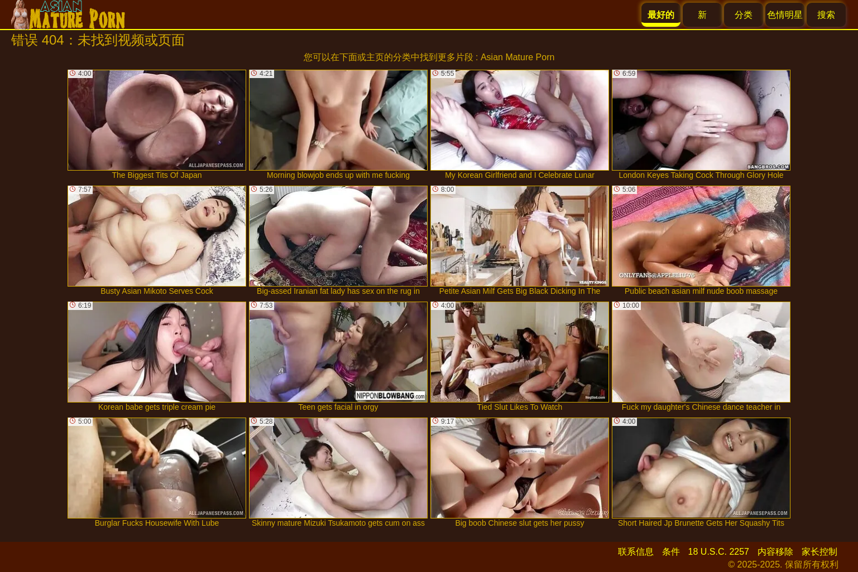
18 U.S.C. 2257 (718, 551)
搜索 (826, 15)
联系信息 (636, 551)
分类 (743, 15)
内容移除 (775, 551)
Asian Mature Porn (518, 57)
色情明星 (785, 15)
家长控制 (819, 551)
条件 (671, 551)
